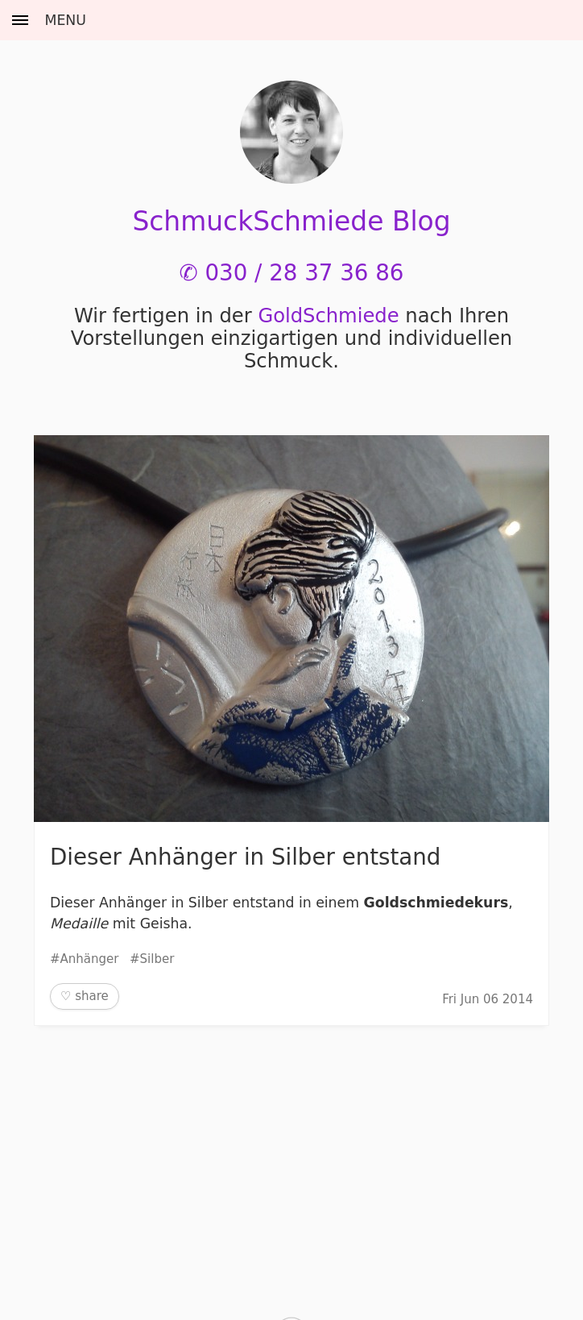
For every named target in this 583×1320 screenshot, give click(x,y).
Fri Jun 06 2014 (487, 999)
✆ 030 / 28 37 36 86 (292, 272)
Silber (157, 959)
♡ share (84, 996)
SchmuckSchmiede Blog (291, 221)
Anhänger (89, 959)
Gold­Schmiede (328, 316)
